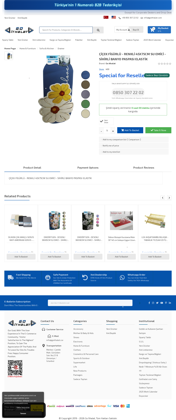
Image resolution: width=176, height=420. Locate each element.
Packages (77, 375)
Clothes (77, 350)
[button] (169, 197)
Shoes (76, 337)
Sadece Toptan (132, 40)
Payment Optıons (88, 167)
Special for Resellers (124, 75)
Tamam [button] (23, 413)
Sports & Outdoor (81, 358)
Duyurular (169, 40)
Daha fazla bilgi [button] (23, 407)
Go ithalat (110, 63)
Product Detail (32, 167)
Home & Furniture (28, 48)
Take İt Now (158, 130)
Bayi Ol (136, 29)
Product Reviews (143, 167)
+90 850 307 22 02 (128, 17)
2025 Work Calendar (152, 40)
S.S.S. (141, 341)
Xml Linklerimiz (39, 40)
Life (75, 366)
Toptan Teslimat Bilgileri (111, 40)
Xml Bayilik (22, 18)
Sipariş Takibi (7, 40)
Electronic (78, 341)
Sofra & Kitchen (46, 48)
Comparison (134, 139)
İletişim (142, 333)
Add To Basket (130, 130)
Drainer (61, 48)
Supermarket (79, 362)
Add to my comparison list (115, 139)
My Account (121, 29)
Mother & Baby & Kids (83, 333)
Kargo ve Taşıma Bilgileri (60, 40)
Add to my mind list (111, 152)
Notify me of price (111, 145)
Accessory (78, 329)
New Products (79, 370)
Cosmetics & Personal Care (86, 354)
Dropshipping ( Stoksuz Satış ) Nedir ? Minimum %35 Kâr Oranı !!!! (153, 366)
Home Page (10, 48)
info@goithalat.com (151, 17)
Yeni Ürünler (9, 18)
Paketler (79, 40)
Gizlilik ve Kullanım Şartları (151, 329)
